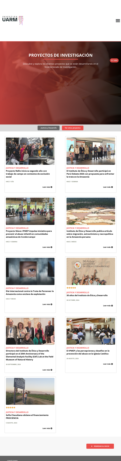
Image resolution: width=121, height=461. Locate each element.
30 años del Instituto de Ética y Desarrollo (87, 295)
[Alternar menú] (118, 20)
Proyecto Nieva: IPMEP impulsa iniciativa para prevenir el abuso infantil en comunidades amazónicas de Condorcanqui (29, 234)
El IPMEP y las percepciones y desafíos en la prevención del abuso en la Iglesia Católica (88, 352)
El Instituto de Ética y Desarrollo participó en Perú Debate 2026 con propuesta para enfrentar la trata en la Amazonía (90, 174)
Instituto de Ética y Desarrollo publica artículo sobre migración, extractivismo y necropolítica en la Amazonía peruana (90, 234)
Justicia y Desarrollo (17, 168)
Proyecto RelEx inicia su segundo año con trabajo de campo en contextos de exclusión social (28, 174)
